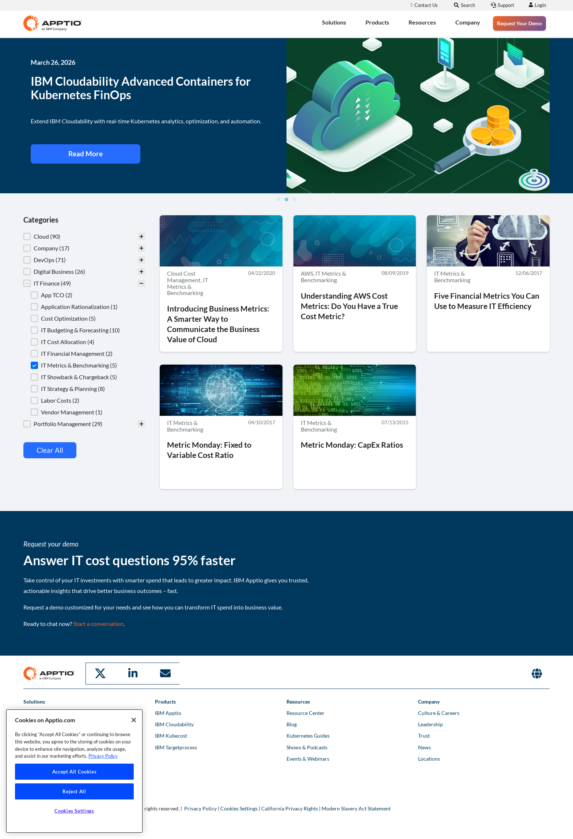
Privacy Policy (200, 808)
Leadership (430, 724)
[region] (74, 771)
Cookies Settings (239, 808)
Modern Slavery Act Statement (356, 808)
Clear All (50, 450)
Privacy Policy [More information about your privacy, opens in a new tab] (103, 756)
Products (377, 22)
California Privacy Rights (289, 808)
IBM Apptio (168, 712)
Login (539, 5)
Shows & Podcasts (306, 746)
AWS (307, 273)
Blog (291, 724)
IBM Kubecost (171, 735)
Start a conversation (98, 623)
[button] (278, 200)
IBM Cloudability (174, 724)
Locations (429, 758)
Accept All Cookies (74, 772)
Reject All (74, 791)
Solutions (334, 22)
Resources (422, 22)
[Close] (134, 720)
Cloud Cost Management (184, 277)
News (424, 746)
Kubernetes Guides (308, 735)
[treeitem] (84, 236)
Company (467, 22)
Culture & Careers (438, 712)
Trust (424, 735)
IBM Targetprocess (176, 746)
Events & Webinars (307, 758)
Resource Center (305, 712)
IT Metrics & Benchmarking (187, 287)
